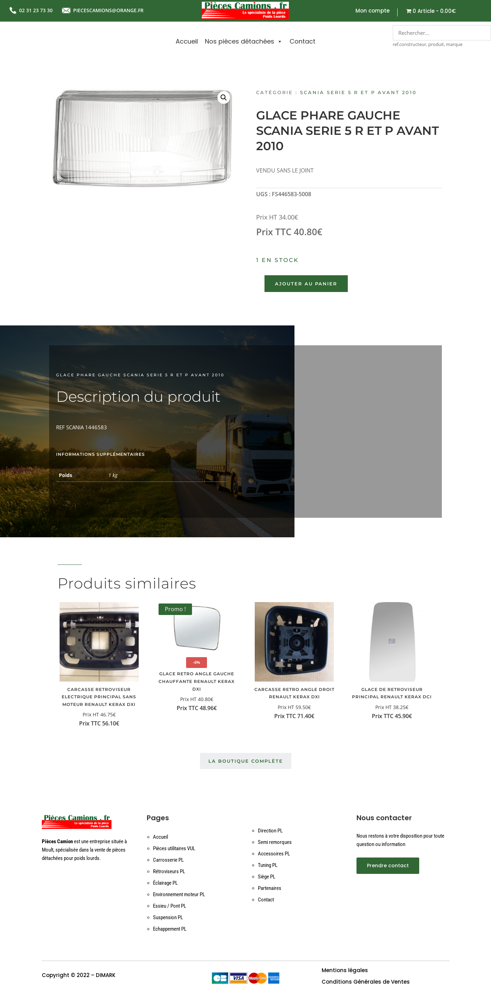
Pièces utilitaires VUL (174, 848)
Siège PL (266, 877)
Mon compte (372, 11)
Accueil (187, 41)
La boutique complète (245, 761)
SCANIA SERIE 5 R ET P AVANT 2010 (358, 92)
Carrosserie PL (168, 860)
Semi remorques (275, 842)
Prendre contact (388, 865)
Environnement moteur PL (179, 894)
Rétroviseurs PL (169, 871)
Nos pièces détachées (244, 41)
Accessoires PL (274, 854)
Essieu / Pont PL (169, 906)
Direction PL (270, 831)
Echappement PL (169, 929)
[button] (223, 97)
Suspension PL (168, 917)
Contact (302, 41)
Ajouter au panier (306, 283)
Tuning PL (267, 865)
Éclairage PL (165, 883)
